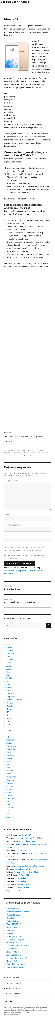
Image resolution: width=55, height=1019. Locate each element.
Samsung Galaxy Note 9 (16, 958)
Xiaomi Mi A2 (12, 949)
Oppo (8, 774)
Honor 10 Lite (12, 943)
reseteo (14, 455)
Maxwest (10, 740)
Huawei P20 (11, 961)
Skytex (9, 789)
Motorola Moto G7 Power (17, 912)
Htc (8, 715)
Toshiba (10, 798)
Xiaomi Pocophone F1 (16, 964)
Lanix (9, 724)
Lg (7, 737)
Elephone (10, 697)
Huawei (9, 718)
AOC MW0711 (21, 850)
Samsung (10, 786)
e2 (31, 452)
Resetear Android (12, 988)
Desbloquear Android (14, 1)
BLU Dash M (23, 884)
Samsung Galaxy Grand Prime (27, 872)
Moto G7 (10, 930)
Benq (8, 672)
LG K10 (17, 890)
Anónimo (10, 835)
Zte (7, 814)
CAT (8, 684)
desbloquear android (21, 452)
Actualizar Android (12, 983)
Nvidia (9, 764)
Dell (8, 690)
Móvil (9, 752)
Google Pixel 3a (13, 915)
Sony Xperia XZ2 (13, 936)
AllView (9, 650)
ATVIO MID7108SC (22, 887)
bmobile (10, 678)
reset (46, 452)
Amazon (10, 653)
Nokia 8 (9, 933)
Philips (9, 783)
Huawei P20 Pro (13, 952)
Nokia (9, 758)
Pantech (10, 780)
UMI (8, 801)
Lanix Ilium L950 (22, 869)
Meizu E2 (41, 452)
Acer (8, 644)
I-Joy (8, 721)
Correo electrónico (14, 525)
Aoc (8, 657)
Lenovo (9, 730)
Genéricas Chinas (14, 700)
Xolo (8, 811)
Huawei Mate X (13, 927)
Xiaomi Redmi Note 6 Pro (17, 946)
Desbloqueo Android (11, 450)
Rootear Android (11, 978)
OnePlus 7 (10, 918)
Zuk (8, 817)
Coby (8, 687)
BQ (7, 681)
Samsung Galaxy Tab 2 (25, 841)
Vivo (8, 804)
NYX (8, 767)
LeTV (8, 734)
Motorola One (12, 921)
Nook (8, 761)
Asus (8, 663)
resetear (7, 455)
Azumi (9, 669)
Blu (7, 675)
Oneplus (10, 771)
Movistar (10, 755)
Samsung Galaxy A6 (15, 939)
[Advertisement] (27, 9)
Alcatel (9, 647)
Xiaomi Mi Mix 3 (13, 924)
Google (9, 706)
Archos (9, 660)
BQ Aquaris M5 (21, 878)
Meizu (35, 450)
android (42, 450)
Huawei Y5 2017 (24, 835)
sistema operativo (23, 455)
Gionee (9, 703)
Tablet (9, 795)
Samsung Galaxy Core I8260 (29, 838)
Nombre (8, 514)
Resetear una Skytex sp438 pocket (28, 866)
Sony (8, 792)
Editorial (10, 694)
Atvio (8, 666)
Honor (9, 709)
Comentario (10, 481)
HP (7, 712)
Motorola (10, 749)
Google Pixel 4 (12, 909)
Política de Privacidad (12, 1015)
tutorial (33, 455)
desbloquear (9, 452)
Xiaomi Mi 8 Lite (13, 955)
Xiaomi (9, 808)
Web (6, 536)
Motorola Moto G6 (14, 967)
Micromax (11, 746)
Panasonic (11, 777)
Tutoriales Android (12, 994)
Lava (8, 727)
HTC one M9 (23, 875)
